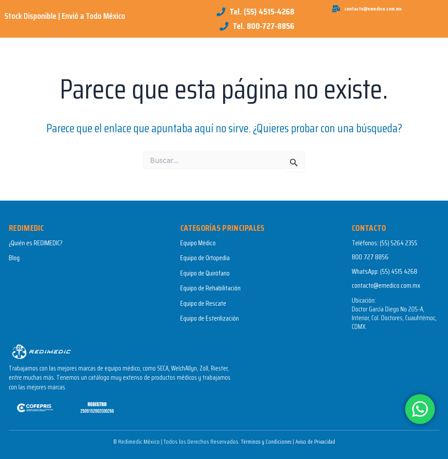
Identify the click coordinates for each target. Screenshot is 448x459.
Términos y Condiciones (262, 441)
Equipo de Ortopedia (205, 257)
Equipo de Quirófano (205, 273)
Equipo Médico (198, 242)
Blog (14, 257)
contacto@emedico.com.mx (386, 285)
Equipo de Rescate (203, 303)
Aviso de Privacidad (317, 441)
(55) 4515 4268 (398, 271)
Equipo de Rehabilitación (210, 287)
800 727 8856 (370, 256)
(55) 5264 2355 (398, 242)
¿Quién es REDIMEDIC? (36, 242)
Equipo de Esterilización (209, 318)
